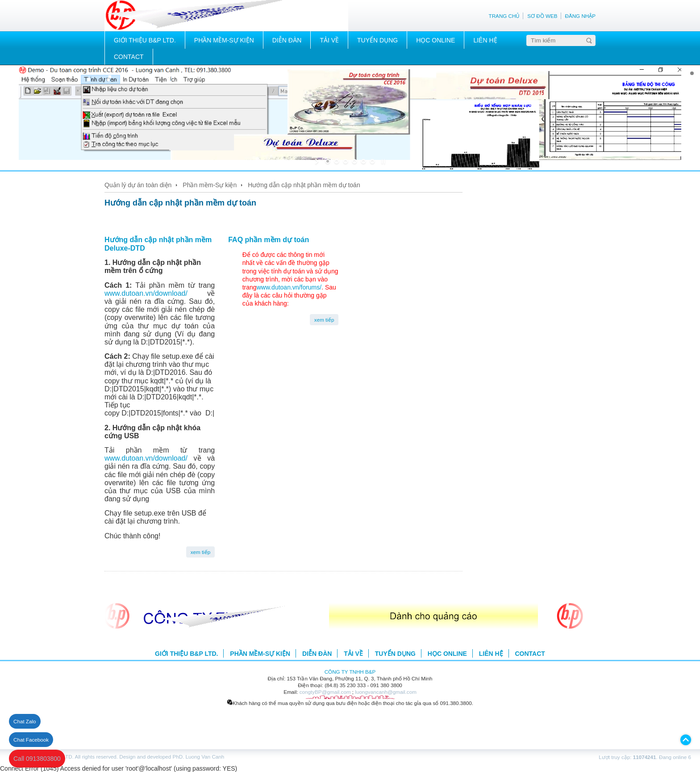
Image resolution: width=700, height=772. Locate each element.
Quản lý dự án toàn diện (137, 185)
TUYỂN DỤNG (377, 40)
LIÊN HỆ (485, 40)
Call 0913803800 (37, 758)
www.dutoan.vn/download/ (155, 293)
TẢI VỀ (329, 40)
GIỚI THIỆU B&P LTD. (145, 40)
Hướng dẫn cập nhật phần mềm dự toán (304, 185)
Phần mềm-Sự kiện (210, 185)
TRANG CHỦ (504, 16)
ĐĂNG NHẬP (580, 16)
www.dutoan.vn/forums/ (289, 287)
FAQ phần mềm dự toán (268, 239)
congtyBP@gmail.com (325, 692)
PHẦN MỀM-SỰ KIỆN (224, 40)
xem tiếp (201, 552)
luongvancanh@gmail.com (386, 692)
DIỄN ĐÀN (287, 40)
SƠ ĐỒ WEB (542, 16)
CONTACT (129, 56)
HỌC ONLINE (435, 40)
